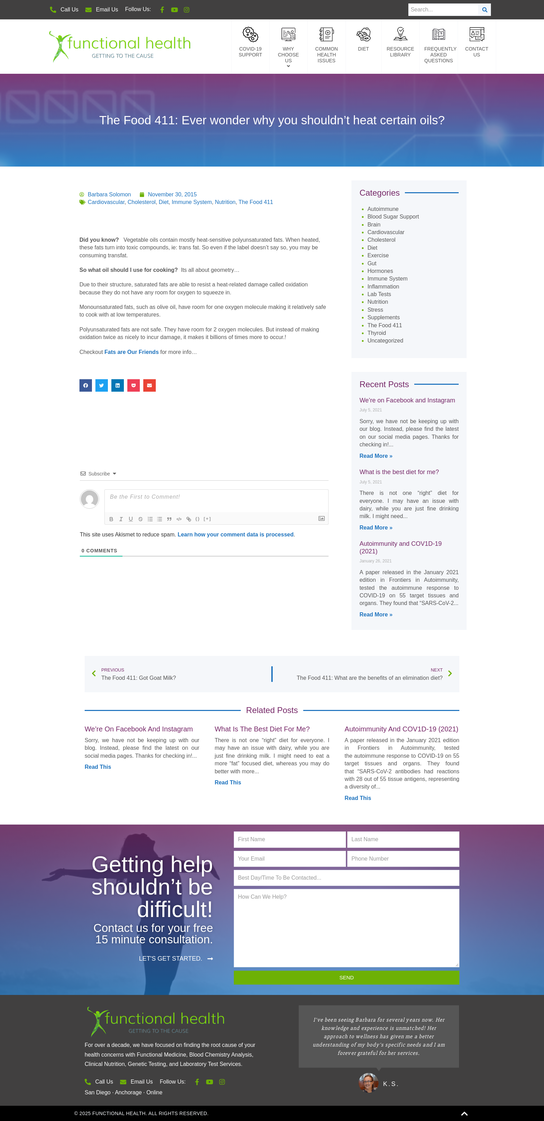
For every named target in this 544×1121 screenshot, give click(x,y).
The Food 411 (256, 202)
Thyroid (376, 333)
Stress (375, 310)
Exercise (378, 255)
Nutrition (225, 202)
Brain (373, 225)
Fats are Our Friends (131, 352)
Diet (164, 202)
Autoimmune (383, 209)
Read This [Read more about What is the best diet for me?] (228, 782)
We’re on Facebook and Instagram (407, 400)
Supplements (383, 317)
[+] (208, 518)
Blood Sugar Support (393, 217)
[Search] (485, 9)
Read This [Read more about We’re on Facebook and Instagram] (98, 767)
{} (198, 518)
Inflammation (383, 287)
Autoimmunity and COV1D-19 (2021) (401, 729)
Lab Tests (379, 294)
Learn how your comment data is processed (236, 534)
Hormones (380, 271)
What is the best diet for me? (399, 472)
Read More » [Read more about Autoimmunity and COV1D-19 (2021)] (375, 614)
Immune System (192, 202)
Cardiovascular (106, 202)
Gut (371, 263)
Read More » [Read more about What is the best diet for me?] (375, 528)
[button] (85, 385)
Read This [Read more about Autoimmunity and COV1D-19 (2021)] (358, 798)
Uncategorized (385, 341)
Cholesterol (142, 202)
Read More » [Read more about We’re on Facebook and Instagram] (375, 456)
